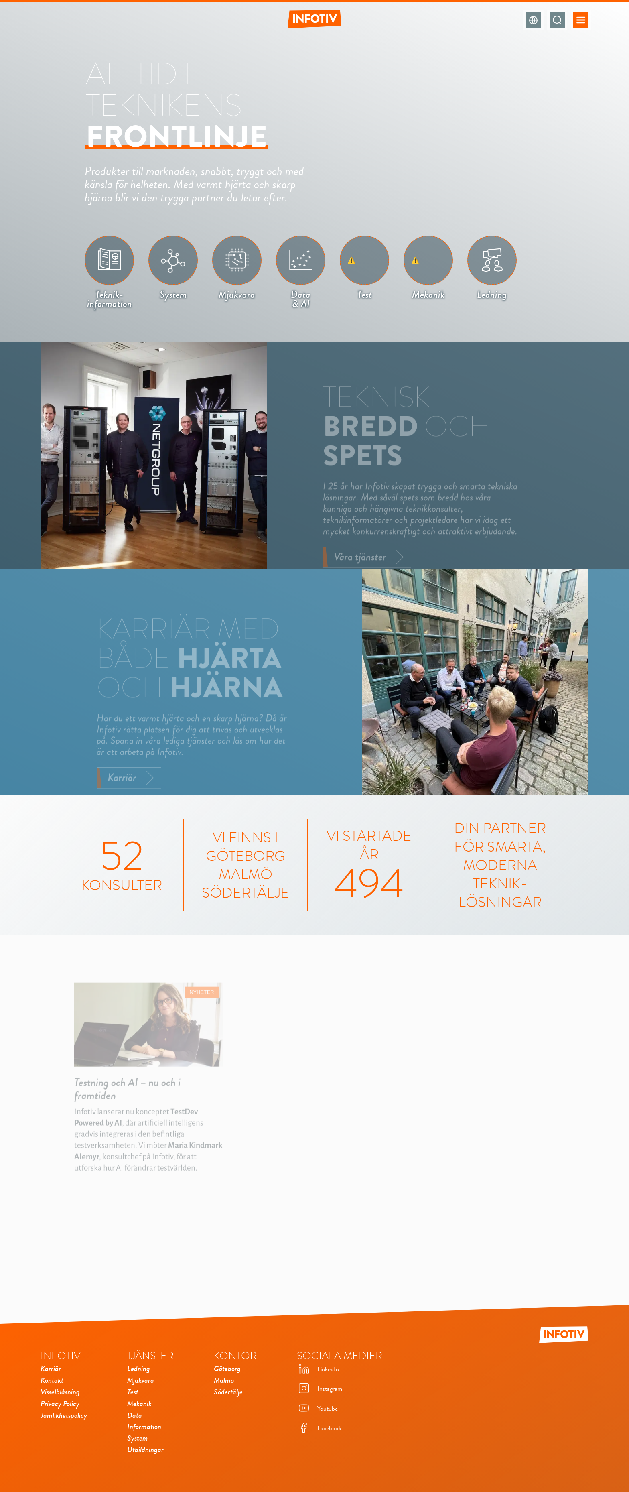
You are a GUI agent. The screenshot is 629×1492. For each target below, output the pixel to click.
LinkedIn (318, 1369)
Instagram (319, 1389)
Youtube (317, 1409)
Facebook (319, 1428)
